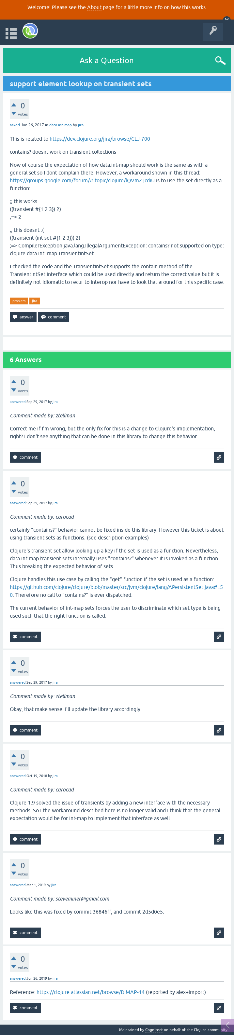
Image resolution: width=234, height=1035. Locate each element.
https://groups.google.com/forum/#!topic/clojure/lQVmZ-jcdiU (82, 180)
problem (18, 301)
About (94, 7)
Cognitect (154, 1030)
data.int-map (60, 125)
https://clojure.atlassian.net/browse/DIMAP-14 (91, 992)
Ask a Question (107, 60)
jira (34, 301)
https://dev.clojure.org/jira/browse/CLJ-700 (100, 139)
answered (17, 402)
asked (15, 125)
